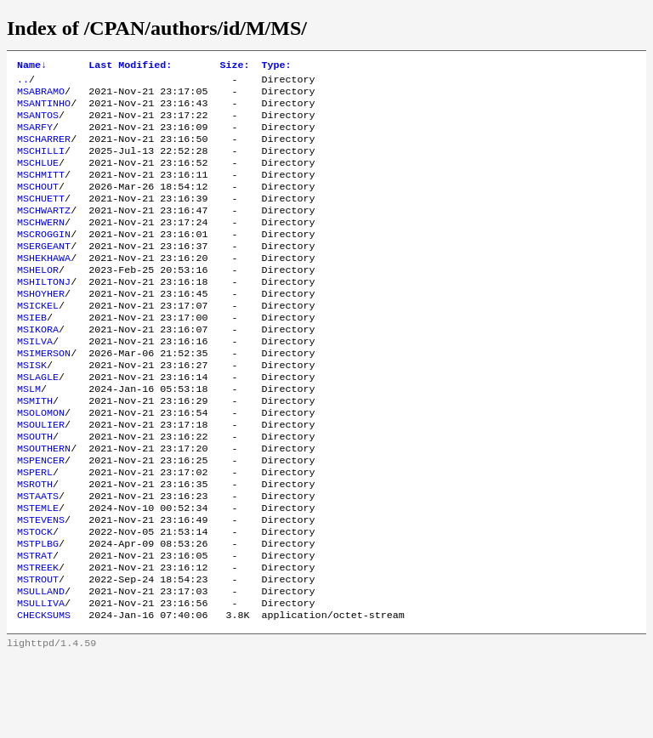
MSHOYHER (41, 327)
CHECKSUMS (44, 694)
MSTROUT (38, 654)
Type (276, 66)
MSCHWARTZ (44, 232)
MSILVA (35, 382)
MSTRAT (35, 626)
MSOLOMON (41, 463)
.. (23, 82)
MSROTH (35, 545)
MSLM (29, 436)
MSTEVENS (41, 586)
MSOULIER (41, 477)
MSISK (32, 409)
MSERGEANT (44, 273)
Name (32, 66)
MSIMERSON (44, 395)
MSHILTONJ (44, 314)
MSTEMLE (38, 572)
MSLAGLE (38, 422)
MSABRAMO (41, 96)
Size (234, 66)
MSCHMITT (41, 191)
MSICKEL (38, 341)
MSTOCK (35, 599)
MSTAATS (38, 558)
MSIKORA (38, 368)
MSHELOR (38, 300)
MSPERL (35, 531)
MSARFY (35, 137)
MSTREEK (38, 640)
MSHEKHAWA (44, 286)
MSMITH (35, 450)
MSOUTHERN (44, 504)
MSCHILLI (41, 164)
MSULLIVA (41, 681)
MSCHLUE (38, 177)
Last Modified (130, 66)
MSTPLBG (38, 613)
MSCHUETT (41, 218)
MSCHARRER (44, 150)
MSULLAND (41, 667)
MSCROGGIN (44, 259)
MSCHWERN (41, 246)
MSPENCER (41, 518)
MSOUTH (35, 490)
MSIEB (32, 354)
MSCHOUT (38, 205)
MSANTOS (38, 123)
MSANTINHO (44, 109)
